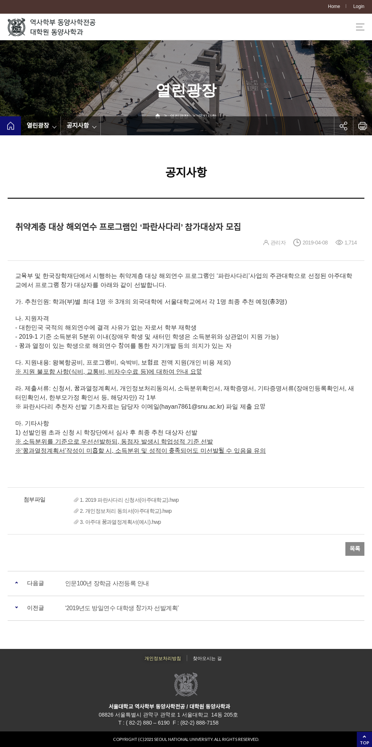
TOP (364, 742)
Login (358, 6)
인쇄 (362, 125)
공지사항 (78, 125)
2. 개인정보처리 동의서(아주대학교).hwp (126, 511)
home (10, 125)
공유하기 (343, 125)
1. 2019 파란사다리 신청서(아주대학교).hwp (129, 500)
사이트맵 (360, 27)
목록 (355, 549)
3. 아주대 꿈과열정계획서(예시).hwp (120, 522)
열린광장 (38, 125)
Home (334, 6)
